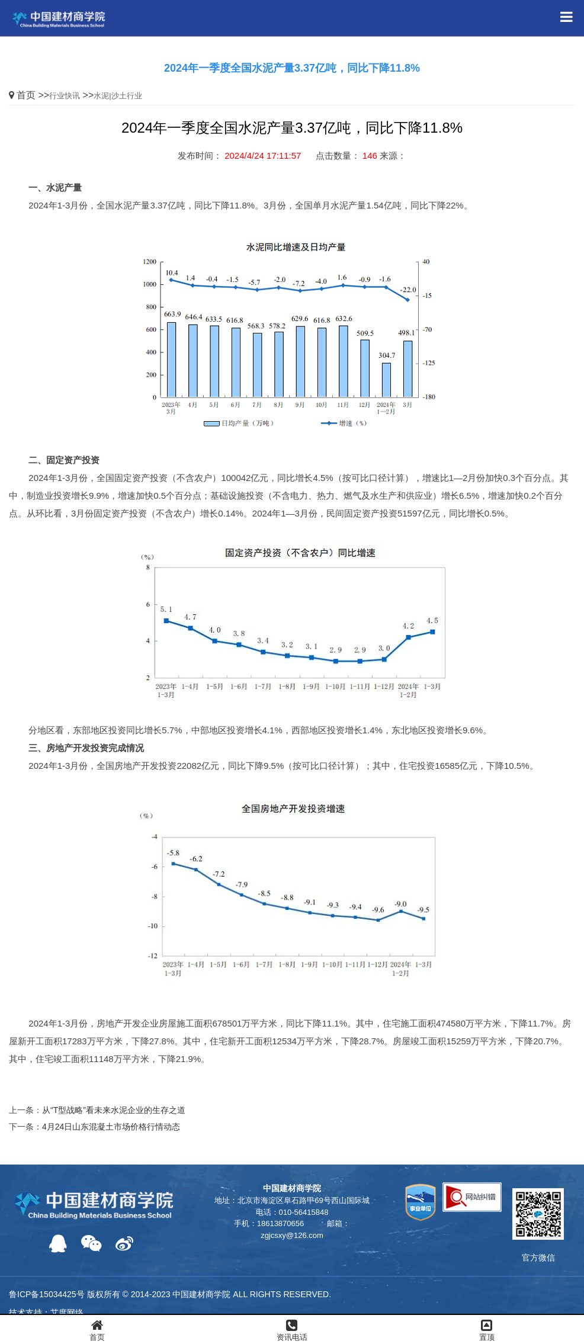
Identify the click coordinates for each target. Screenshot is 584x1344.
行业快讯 (64, 95)
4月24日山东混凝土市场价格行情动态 (111, 1126)
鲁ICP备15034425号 (47, 1294)
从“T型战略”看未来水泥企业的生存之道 (113, 1110)
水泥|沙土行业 (118, 95)
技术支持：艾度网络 (46, 1312)
